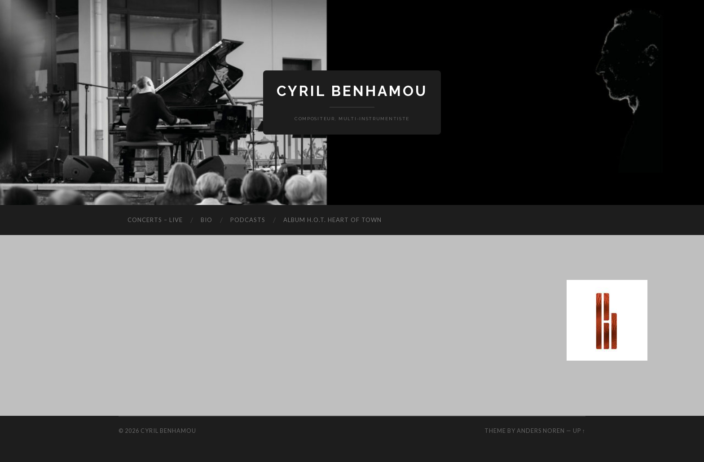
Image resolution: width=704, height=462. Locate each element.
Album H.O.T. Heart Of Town (332, 219)
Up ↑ (579, 430)
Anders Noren (541, 430)
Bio (206, 219)
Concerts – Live (155, 219)
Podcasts (247, 219)
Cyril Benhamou (352, 91)
